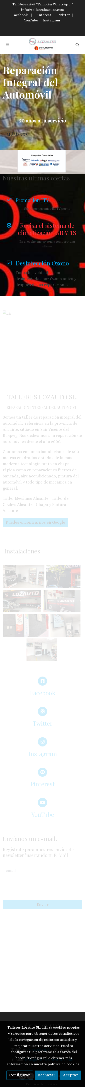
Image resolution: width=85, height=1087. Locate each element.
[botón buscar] (77, 45)
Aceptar (70, 1075)
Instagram (51, 20)
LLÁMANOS (17, 134)
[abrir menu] (8, 45)
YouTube (31, 20)
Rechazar (46, 1075)
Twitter (63, 15)
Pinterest (43, 15)
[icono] (9, 199)
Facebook (20, 15)
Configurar (19, 1075)
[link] (42, 44)
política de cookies (63, 1064)
